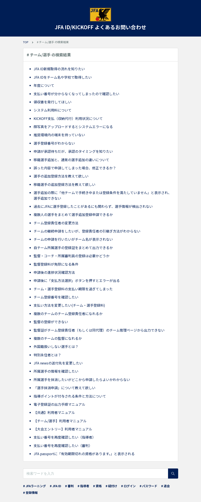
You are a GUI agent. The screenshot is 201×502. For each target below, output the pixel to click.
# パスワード (148, 486)
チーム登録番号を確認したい (56, 297)
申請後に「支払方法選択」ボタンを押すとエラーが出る (77, 280)
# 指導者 (83, 486)
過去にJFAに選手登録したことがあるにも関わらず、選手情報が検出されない (93, 206)
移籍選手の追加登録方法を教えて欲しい (64, 184)
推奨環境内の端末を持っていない (59, 134)
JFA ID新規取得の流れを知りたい (59, 68)
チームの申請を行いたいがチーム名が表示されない (73, 239)
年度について (44, 85)
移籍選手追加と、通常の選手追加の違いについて (71, 159)
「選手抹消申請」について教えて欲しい (64, 387)
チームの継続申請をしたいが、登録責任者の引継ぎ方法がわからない (87, 231)
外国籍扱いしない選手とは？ (56, 346)
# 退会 (165, 486)
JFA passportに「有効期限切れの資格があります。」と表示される (84, 453)
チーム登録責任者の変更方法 (56, 222)
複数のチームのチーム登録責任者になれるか (68, 313)
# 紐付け (111, 486)
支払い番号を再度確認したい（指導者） (65, 437)
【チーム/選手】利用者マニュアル (60, 420)
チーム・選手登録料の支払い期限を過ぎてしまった (73, 288)
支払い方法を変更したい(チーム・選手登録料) (69, 305)
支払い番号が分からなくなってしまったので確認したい (76, 93)
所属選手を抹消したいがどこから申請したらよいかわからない (82, 379)
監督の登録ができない (51, 321)
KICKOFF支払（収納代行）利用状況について (68, 118)
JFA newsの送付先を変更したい (58, 363)
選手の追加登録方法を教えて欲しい (61, 176)
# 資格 (97, 486)
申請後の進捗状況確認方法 (54, 272)
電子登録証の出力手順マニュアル (59, 404)
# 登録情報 (30, 492)
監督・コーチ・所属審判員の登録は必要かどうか (71, 255)
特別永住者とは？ (47, 354)
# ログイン (128, 486)
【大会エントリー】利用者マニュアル (63, 429)
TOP (25, 42)
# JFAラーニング (34, 486)
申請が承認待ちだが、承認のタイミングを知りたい (73, 151)
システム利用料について (53, 110)
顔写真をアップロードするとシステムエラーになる (73, 126)
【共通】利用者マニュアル (54, 412)
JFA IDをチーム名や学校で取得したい (63, 77)
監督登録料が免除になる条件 (56, 264)
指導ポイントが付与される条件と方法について (70, 396)
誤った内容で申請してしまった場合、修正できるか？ (75, 167)
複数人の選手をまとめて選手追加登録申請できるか (73, 214)
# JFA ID (55, 486)
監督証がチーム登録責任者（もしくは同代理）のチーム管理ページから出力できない (99, 330)
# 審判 (69, 486)
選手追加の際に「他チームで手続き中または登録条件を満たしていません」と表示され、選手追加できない (102, 195)
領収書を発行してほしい (53, 101)
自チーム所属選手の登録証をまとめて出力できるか (73, 247)
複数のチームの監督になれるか (58, 338)
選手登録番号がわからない (54, 143)
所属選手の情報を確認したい (56, 371)
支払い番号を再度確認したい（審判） (63, 445)
